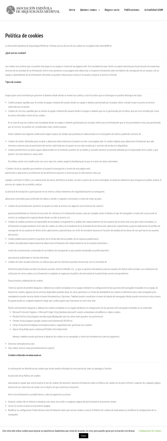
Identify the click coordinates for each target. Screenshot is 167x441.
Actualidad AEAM (153, 10)
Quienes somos (90, 10)
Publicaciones (132, 10)
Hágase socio (112, 10)
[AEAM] (33, 10)
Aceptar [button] (83, 435)
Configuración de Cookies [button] (150, 430)
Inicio (72, 10)
